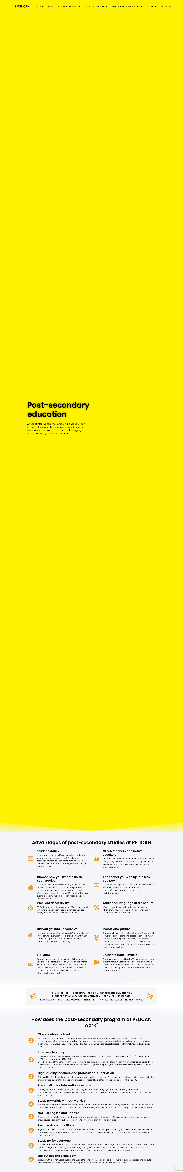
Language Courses (43, 7)
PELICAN (151, 7)
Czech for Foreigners (69, 7)
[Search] (161, 6)
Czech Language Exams (96, 7)
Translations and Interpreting (127, 7)
